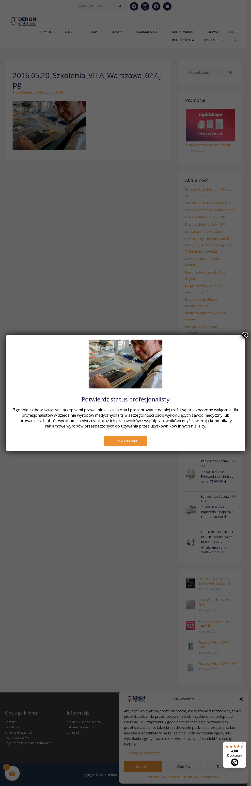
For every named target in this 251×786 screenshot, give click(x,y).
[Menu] (243, 744)
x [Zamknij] (244, 335)
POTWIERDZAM (125, 441)
